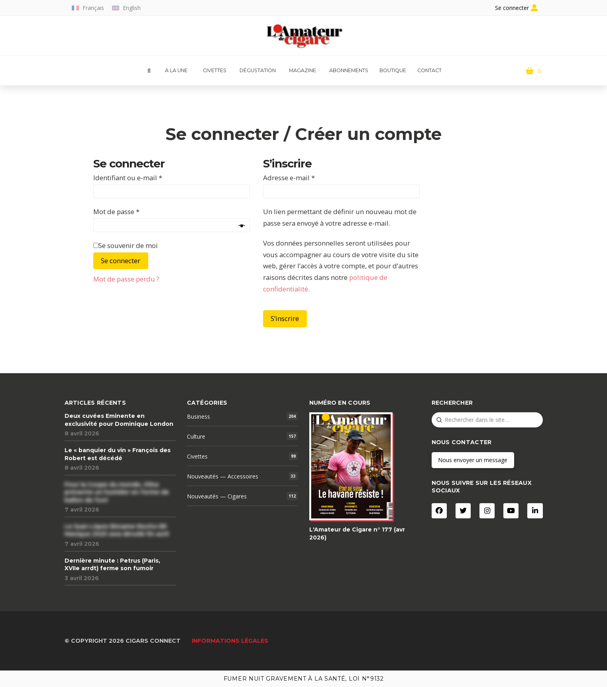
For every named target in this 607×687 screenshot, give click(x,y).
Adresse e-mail (289, 177)
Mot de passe (116, 211)
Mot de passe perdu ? (126, 278)
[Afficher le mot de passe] (241, 226)
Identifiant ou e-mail (127, 177)
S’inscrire (285, 318)
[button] (149, 71)
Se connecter (120, 260)
